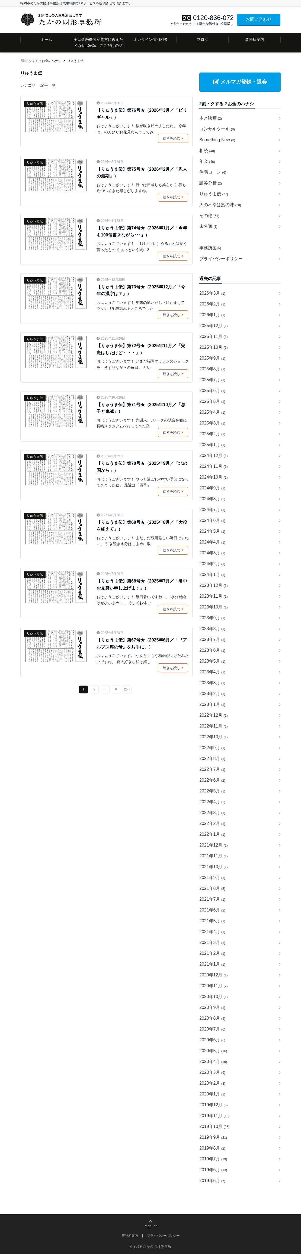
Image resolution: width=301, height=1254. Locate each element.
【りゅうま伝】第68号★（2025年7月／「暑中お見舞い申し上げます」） (142, 584)
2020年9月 (212, 1007)
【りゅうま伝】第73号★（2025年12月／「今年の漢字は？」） (141, 290)
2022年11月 (213, 726)
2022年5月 (212, 791)
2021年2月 (212, 953)
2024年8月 (212, 498)
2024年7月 (212, 509)
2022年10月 (213, 737)
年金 (207, 161)
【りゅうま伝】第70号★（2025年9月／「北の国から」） (142, 467)
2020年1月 (212, 1094)
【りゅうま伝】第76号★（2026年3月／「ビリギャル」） (142, 114)
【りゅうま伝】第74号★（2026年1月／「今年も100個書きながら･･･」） (142, 231)
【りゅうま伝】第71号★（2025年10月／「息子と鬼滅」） (141, 408)
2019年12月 (213, 1104)
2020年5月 (213, 1050)
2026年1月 (212, 314)
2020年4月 (213, 1061)
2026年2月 (212, 304)
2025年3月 (212, 423)
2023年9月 (212, 618)
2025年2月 (212, 434)
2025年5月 (212, 401)
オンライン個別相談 (150, 39)
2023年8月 (212, 628)
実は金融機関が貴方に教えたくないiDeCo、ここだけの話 (98, 42)
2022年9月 (212, 747)
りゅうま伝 (35, 104)
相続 (207, 150)
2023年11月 (213, 596)
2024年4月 (212, 542)
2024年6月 (212, 520)
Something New (217, 139)
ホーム (46, 39)
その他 (209, 215)
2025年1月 (212, 444)
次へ (127, 689)
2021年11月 (213, 856)
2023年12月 (213, 585)
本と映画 (210, 118)
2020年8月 (212, 1018)
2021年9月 (212, 877)
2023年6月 (212, 650)
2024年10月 (213, 477)
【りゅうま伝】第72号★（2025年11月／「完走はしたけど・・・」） (141, 349)
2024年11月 (213, 466)
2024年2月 (212, 563)
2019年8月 (212, 1148)
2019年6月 (213, 1169)
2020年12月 (213, 975)
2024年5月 (212, 531)
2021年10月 (213, 866)
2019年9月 (213, 1137)
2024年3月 (212, 553)
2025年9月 (212, 358)
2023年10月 (213, 607)
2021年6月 (212, 910)
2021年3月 (212, 942)
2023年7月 (212, 639)
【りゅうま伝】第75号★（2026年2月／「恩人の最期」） (142, 173)
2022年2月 (212, 823)
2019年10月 (214, 1126)
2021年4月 (212, 931)
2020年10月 (213, 996)
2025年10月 (213, 347)
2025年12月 (213, 325)
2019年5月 (212, 1180)
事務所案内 (254, 39)
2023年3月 (212, 682)
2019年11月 (214, 1115)
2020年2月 (212, 1083)
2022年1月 (212, 834)
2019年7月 (213, 1159)
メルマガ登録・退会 (240, 82)
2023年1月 (212, 704)
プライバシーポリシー (221, 258)
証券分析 (210, 183)
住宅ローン (212, 172)
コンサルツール (217, 129)
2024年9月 (212, 488)
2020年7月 (212, 1029)
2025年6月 (212, 390)
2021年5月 (212, 921)
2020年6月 (212, 1040)
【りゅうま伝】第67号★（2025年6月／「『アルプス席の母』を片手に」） (142, 643)
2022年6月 (212, 780)
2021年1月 (212, 964)
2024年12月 (213, 455)
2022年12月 (213, 715)
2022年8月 (212, 758)
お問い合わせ (259, 19)
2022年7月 (212, 769)
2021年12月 (213, 845)
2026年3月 (212, 293)
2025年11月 (213, 336)
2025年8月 (212, 369)
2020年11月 (213, 985)
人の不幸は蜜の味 (220, 204)
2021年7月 (212, 899)
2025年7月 (212, 379)
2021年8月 (212, 888)
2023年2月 (212, 693)
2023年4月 (212, 672)
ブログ (202, 39)
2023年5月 (212, 661)
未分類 (208, 226)
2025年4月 (212, 412)
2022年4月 (212, 801)
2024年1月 (212, 574)
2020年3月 (212, 1072)
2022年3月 (212, 812)
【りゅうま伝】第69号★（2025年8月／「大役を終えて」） (142, 526)
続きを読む (173, 138)
